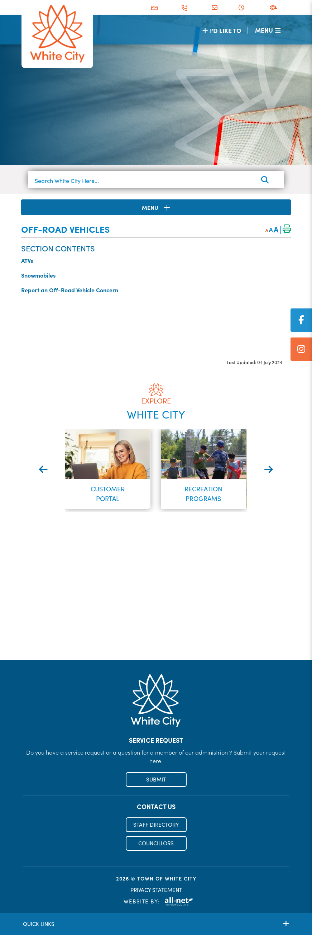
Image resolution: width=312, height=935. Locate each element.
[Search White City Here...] (156, 181)
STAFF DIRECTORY (156, 824)
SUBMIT (156, 779)
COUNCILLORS (156, 843)
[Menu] (267, 30)
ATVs (27, 260)
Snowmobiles (38, 275)
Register (156, 645)
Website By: (159, 901)
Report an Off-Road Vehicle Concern (69, 290)
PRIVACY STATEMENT (156, 889)
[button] (149, 522)
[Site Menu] (156, 207)
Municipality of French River (57, 34)
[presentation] (43, 469)
